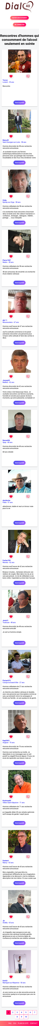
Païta (4, 502)
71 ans (22, 803)
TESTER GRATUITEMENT (19, 18)
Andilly (5, 923)
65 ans (11, 863)
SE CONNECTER (19, 24)
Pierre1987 (7, 260)
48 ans (13, 622)
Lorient (5, 82)
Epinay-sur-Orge (8, 202)
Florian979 (7, 681)
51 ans (10, 502)
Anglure (5, 743)
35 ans (11, 82)
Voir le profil (19, 103)
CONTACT (33, 1023)
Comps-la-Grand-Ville (10, 683)
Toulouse (6, 622)
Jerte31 (5, 620)
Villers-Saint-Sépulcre (10, 803)
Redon (5, 262)
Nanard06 (6, 440)
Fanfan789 (7, 560)
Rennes (5, 562)
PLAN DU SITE (23, 1023)
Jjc (4, 921)
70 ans (12, 743)
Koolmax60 (7, 801)
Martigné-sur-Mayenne (11, 983)
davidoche (6, 500)
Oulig (4, 200)
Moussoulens (8, 322)
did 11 (5, 320)
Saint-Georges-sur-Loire (11, 142)
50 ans (22, 983)
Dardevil (6, 861)
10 (26, 1017)
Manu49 (6, 140)
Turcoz (5, 80)
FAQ (9, 1023)
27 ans (21, 683)
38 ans (11, 262)
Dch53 (5, 981)
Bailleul (5, 382)
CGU (14, 1023)
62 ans (11, 382)
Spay (4, 442)
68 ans (9, 442)
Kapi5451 (6, 741)
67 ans (16, 322)
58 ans (23, 142)
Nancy (5, 863)
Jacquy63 (6, 380)
